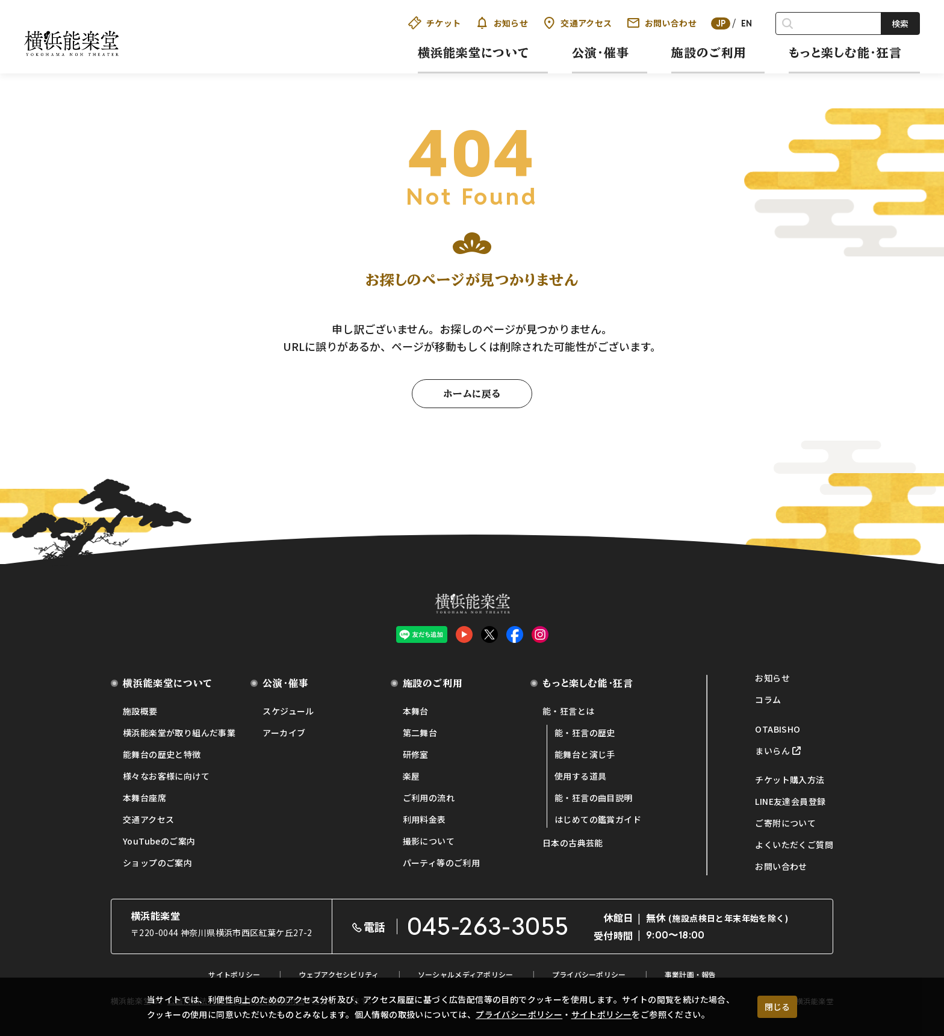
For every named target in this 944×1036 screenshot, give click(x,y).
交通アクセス (577, 22)
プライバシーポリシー (519, 1014)
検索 (900, 23)
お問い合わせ (662, 22)
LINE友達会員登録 (790, 801)
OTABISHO (777, 729)
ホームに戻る (472, 394)
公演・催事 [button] (600, 52)
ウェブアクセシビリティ (339, 974)
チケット (434, 22)
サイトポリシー (601, 1014)
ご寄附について (785, 823)
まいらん (772, 751)
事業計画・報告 (690, 974)
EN (747, 23)
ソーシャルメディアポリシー (466, 974)
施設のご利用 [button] (709, 52)
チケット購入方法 (789, 780)
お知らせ (502, 22)
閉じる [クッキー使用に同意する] (777, 1006)
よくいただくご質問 (794, 845)
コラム (768, 699)
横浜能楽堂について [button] (474, 52)
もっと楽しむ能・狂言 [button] (845, 52)
